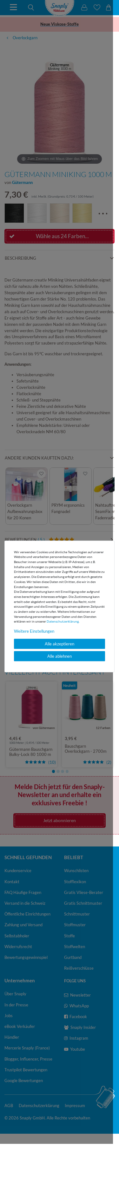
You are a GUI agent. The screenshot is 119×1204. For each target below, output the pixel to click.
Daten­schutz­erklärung (63, 621)
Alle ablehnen (59, 656)
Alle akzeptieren (59, 643)
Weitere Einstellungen (34, 631)
